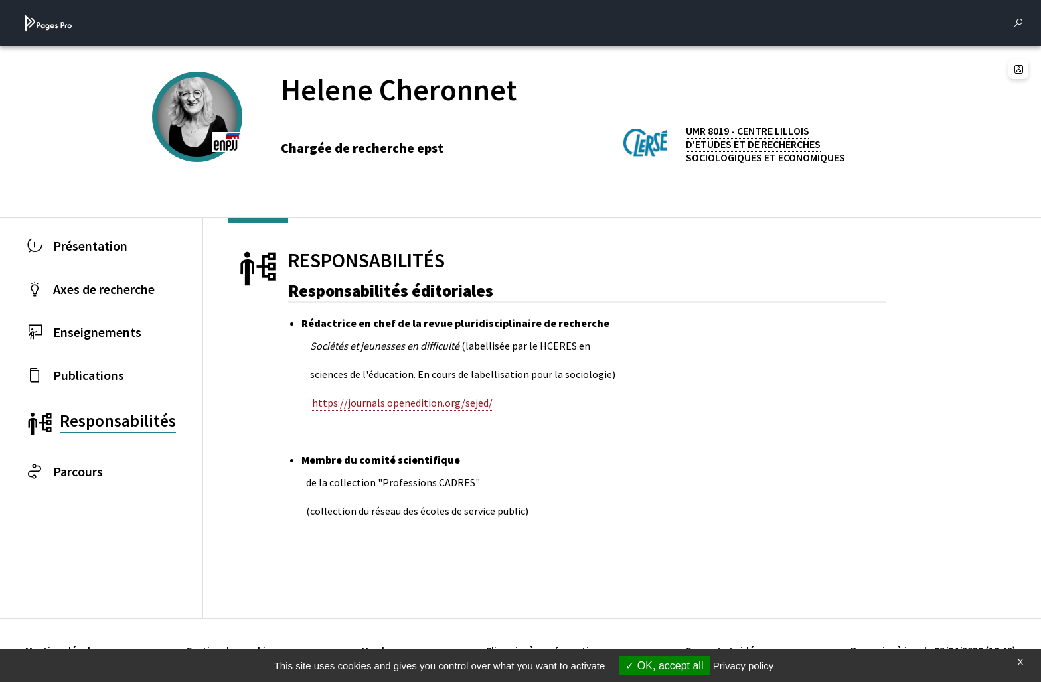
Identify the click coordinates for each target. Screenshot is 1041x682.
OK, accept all (664, 665)
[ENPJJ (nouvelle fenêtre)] (227, 140)
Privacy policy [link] (743, 665)
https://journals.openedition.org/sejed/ (402, 402)
